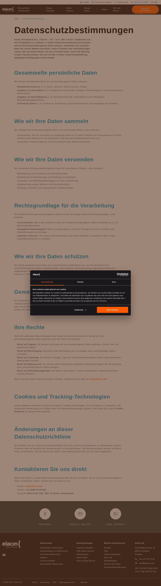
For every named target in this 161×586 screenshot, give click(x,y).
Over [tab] (114, 282)
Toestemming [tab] (47, 282)
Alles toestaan (112, 310)
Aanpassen (80, 310)
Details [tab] (80, 282)
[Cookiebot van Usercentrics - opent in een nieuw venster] (118, 274)
